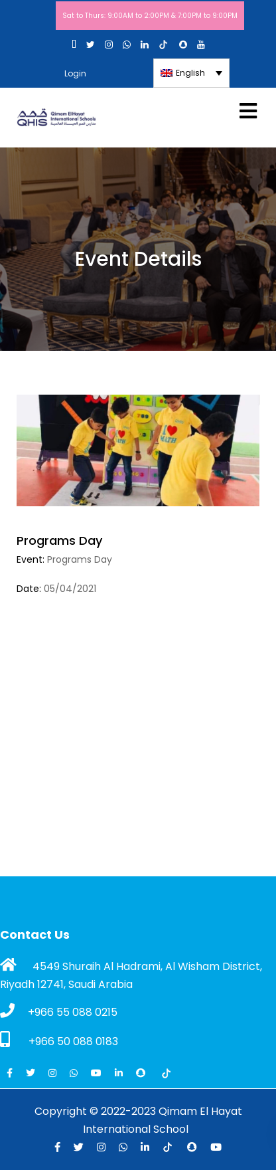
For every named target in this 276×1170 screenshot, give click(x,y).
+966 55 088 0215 (58, 1011)
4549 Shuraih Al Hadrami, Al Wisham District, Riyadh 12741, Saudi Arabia (131, 974)
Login (75, 73)
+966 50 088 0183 (59, 1040)
